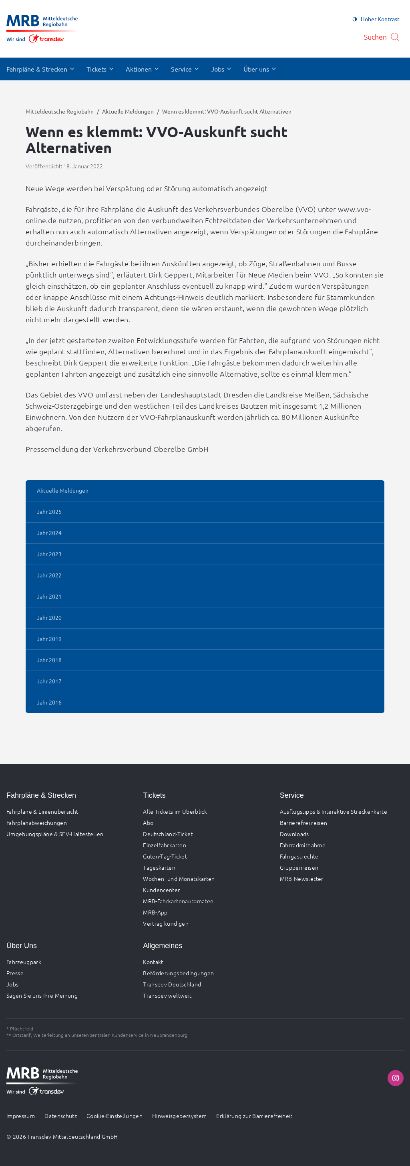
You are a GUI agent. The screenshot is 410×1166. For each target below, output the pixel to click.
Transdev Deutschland (172, 984)
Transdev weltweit (167, 995)
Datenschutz (60, 1116)
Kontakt (153, 962)
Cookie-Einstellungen (114, 1116)
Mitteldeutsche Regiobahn (60, 111)
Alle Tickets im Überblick (175, 811)
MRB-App (155, 912)
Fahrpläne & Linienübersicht (42, 811)
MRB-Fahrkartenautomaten (178, 901)
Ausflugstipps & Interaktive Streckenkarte (333, 811)
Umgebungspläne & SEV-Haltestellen (55, 834)
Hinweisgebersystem (179, 1116)
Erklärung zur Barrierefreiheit (254, 1116)
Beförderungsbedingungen (178, 973)
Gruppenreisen (299, 867)
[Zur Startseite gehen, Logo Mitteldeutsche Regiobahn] (42, 29)
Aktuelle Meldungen (128, 111)
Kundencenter (161, 890)
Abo (148, 823)
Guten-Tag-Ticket (165, 856)
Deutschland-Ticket (168, 834)
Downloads (294, 834)
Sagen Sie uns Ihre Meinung (42, 995)
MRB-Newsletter (302, 878)
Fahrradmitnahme (303, 845)
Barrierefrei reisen (304, 823)
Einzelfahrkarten (164, 845)
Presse (15, 973)
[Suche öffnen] (382, 37)
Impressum (20, 1116)
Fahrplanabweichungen (36, 823)
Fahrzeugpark (23, 962)
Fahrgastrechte (299, 856)
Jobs (12, 984)
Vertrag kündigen (166, 923)
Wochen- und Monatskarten (179, 878)
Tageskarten (159, 867)
